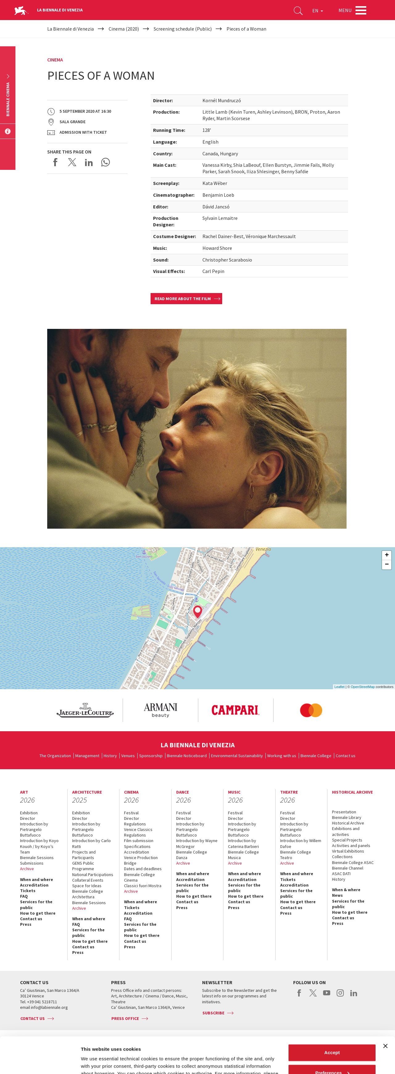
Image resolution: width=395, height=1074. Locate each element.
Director (27, 818)
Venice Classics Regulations (138, 832)
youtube (326, 996)
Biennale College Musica (243, 854)
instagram (340, 996)
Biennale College (316, 755)
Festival (131, 813)
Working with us (281, 755)
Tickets (27, 890)
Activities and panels (351, 845)
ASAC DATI (341, 873)
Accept (332, 1016)
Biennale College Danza (191, 854)
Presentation (344, 812)
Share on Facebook (55, 162)
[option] (85, 710)
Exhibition (29, 813)
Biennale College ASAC (353, 862)
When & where (346, 889)
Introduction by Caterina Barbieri (243, 843)
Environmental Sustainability (237, 755)
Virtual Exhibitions (348, 851)
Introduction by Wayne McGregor (197, 843)
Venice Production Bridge (141, 860)
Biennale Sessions (37, 857)
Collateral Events (87, 880)
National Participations (92, 874)
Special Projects (347, 840)
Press (25, 924)
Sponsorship (151, 755)
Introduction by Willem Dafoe (300, 843)
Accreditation (34, 885)
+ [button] (387, 555)
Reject (332, 1056)
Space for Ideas (87, 885)
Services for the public (36, 904)
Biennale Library (346, 817)
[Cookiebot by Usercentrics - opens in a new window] (40, 1062)
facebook (299, 996)
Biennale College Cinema (139, 877)
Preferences (332, 1036)
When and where (36, 879)
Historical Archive (348, 823)
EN (317, 10)
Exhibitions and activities (346, 831)
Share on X (72, 162)
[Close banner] (385, 1010)
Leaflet (340, 687)
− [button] (387, 564)
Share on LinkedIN (89, 162)
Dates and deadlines (143, 868)
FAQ (24, 896)
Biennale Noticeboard (187, 755)
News (337, 895)
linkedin (353, 996)
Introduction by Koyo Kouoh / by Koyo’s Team (39, 846)
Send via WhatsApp (105, 162)
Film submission (138, 840)
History (110, 755)
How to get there (38, 913)
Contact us (346, 755)
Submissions (32, 863)
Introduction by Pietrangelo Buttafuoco (34, 829)
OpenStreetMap (363, 687)
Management (87, 755)
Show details (95, 1061)
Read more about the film (183, 298)
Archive (27, 868)
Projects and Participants (84, 854)
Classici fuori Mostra (142, 885)
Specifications (137, 846)
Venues (128, 755)
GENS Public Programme (83, 865)
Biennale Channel (347, 868)
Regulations (135, 824)
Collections (342, 856)
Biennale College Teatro (295, 854)
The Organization (55, 755)
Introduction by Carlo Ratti (91, 843)
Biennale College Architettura (87, 894)
